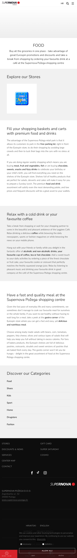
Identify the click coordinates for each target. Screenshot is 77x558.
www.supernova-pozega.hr (15, 500)
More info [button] (41, 539)
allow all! (47, 551)
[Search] (67, 3)
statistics (47, 544)
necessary (25, 544)
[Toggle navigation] (72, 3)
